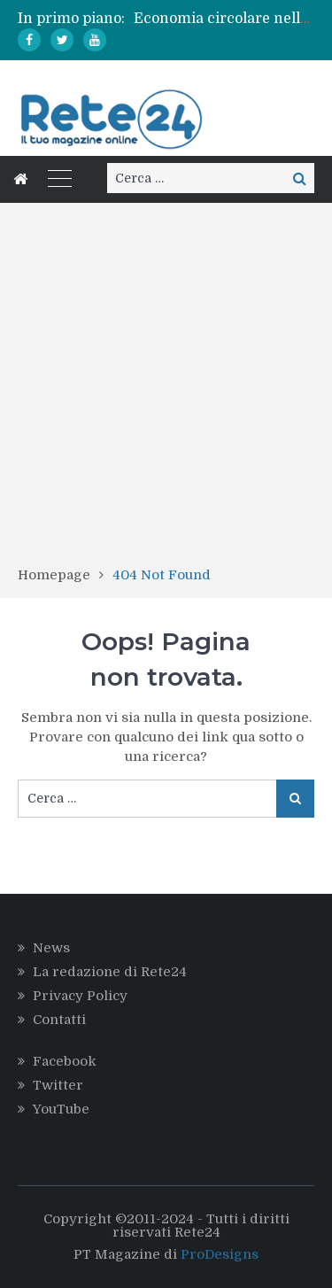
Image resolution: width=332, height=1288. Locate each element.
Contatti (59, 1020)
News (51, 948)
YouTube (61, 1109)
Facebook (65, 1061)
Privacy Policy (80, 996)
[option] (224, 18)
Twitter (58, 1085)
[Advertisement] (166, 390)
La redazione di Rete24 (110, 972)
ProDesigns (220, 1254)
